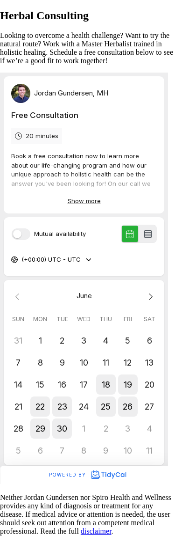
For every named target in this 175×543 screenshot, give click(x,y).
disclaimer (96, 531)
